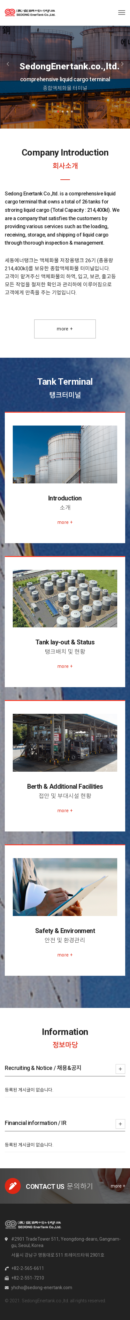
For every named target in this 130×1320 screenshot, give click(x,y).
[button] (9, 64)
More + (65, 329)
